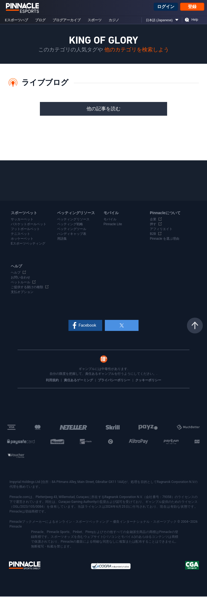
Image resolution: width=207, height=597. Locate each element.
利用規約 (53, 381)
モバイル (110, 220)
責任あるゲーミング (79, 381)
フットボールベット (25, 229)
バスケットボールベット (28, 225)
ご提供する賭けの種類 (27, 287)
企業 (153, 220)
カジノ (114, 20)
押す (153, 225)
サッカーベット (22, 220)
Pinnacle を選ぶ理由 (164, 239)
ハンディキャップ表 (71, 234)
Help (194, 20)
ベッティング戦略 (70, 225)
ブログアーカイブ (67, 20)
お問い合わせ (20, 278)
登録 (192, 6)
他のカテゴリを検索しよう (136, 50)
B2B (153, 234)
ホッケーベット (22, 239)
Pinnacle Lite (113, 225)
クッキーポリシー (148, 381)
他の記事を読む (103, 109)
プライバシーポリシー (114, 381)
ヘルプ (15, 273)
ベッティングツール (71, 229)
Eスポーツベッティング (28, 244)
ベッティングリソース (73, 220)
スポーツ (95, 20)
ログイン (165, 6)
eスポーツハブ (16, 20)
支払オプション (22, 292)
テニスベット (20, 234)
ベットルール (20, 283)
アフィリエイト (161, 229)
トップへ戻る (195, 326)
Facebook (88, 325)
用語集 (62, 239)
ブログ (40, 20)
